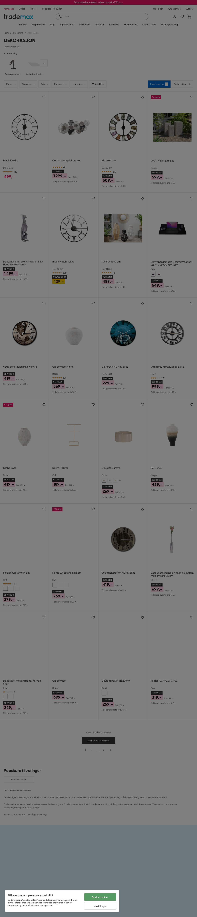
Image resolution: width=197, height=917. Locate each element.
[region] (62, 901)
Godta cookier (100, 897)
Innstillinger (100, 906)
